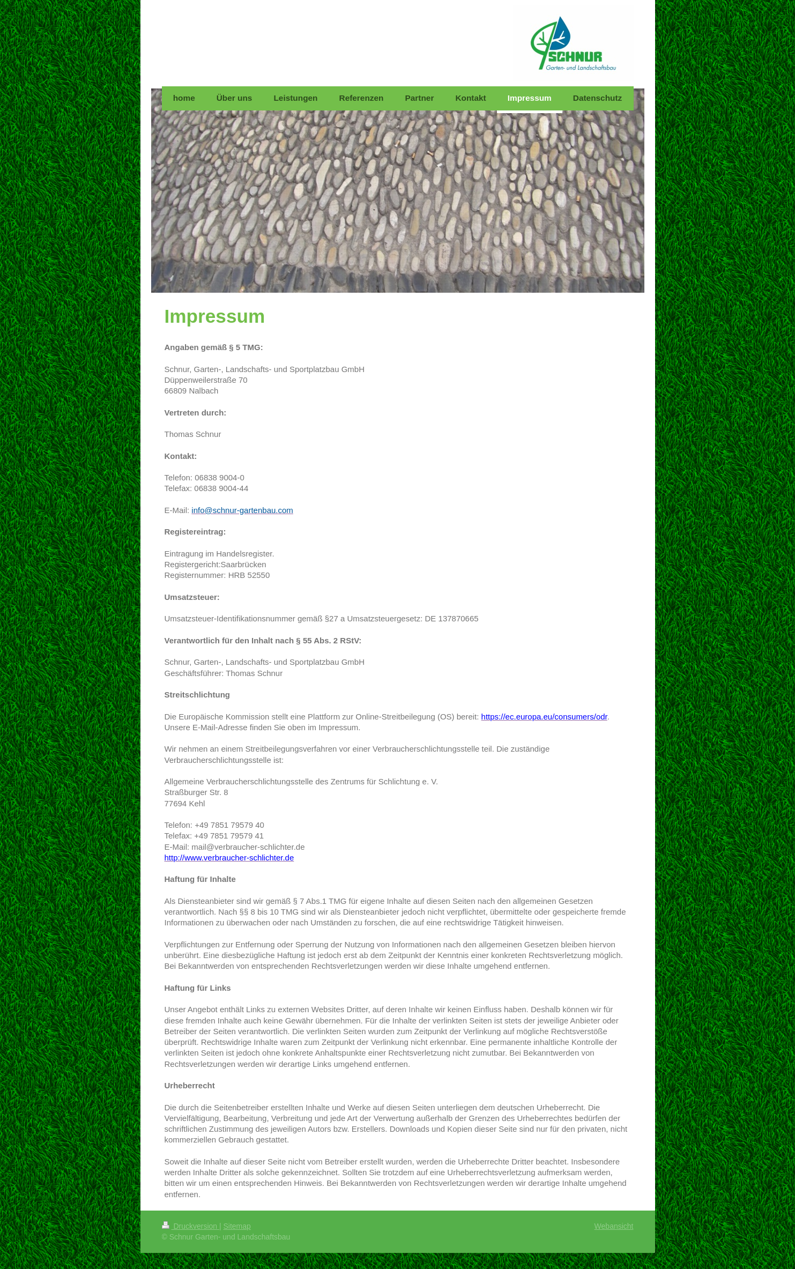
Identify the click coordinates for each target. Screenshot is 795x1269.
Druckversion (190, 1226)
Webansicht (614, 1226)
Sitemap (237, 1226)
